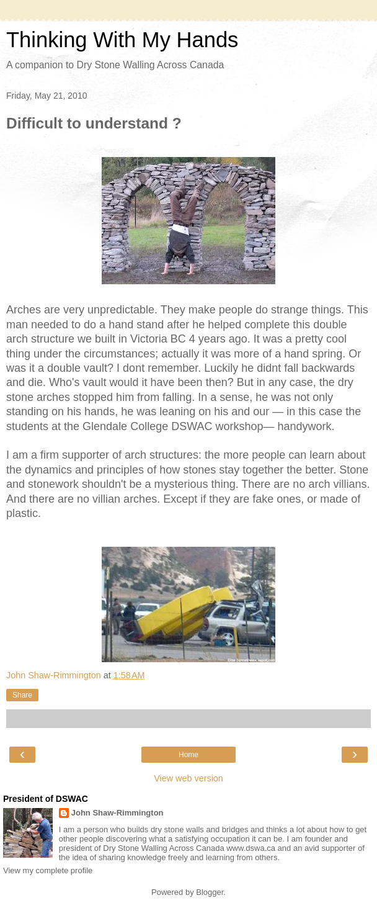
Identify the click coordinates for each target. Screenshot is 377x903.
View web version (188, 778)
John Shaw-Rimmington (117, 812)
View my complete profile (47, 870)
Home (188, 754)
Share (22, 695)
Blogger (209, 892)
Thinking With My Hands (122, 40)
